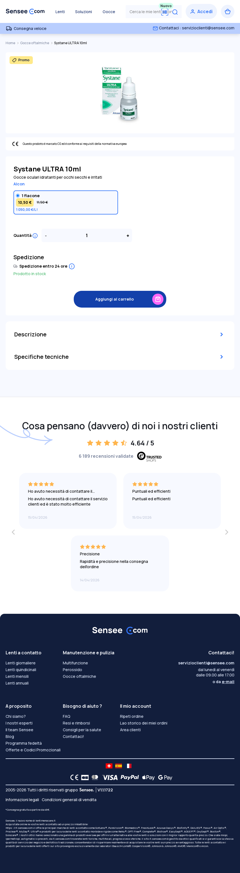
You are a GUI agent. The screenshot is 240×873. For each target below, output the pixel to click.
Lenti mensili (17, 676)
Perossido (72, 669)
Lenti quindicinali (21, 669)
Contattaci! (73, 736)
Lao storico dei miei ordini (143, 723)
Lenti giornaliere (21, 663)
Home (11, 43)
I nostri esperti (19, 723)
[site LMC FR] (128, 766)
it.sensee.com (61, 839)
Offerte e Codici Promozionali (33, 749)
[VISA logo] (108, 777)
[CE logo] (73, 777)
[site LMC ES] (118, 765)
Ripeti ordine (132, 716)
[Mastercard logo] (94, 777)
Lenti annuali (17, 683)
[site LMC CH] (109, 765)
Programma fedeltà (24, 743)
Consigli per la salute (82, 729)
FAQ (66, 716)
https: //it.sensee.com (19, 828)
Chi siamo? (16, 716)
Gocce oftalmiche (35, 43)
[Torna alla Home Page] (25, 11)
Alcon (19, 184)
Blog (10, 736)
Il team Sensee (19, 729)
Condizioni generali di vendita (69, 799)
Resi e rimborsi (76, 723)
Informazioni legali (22, 799)
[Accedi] (201, 11)
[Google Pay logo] (163, 777)
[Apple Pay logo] (147, 777)
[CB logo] (83, 777)
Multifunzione (75, 663)
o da (223, 681)
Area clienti (130, 729)
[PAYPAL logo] (128, 777)
